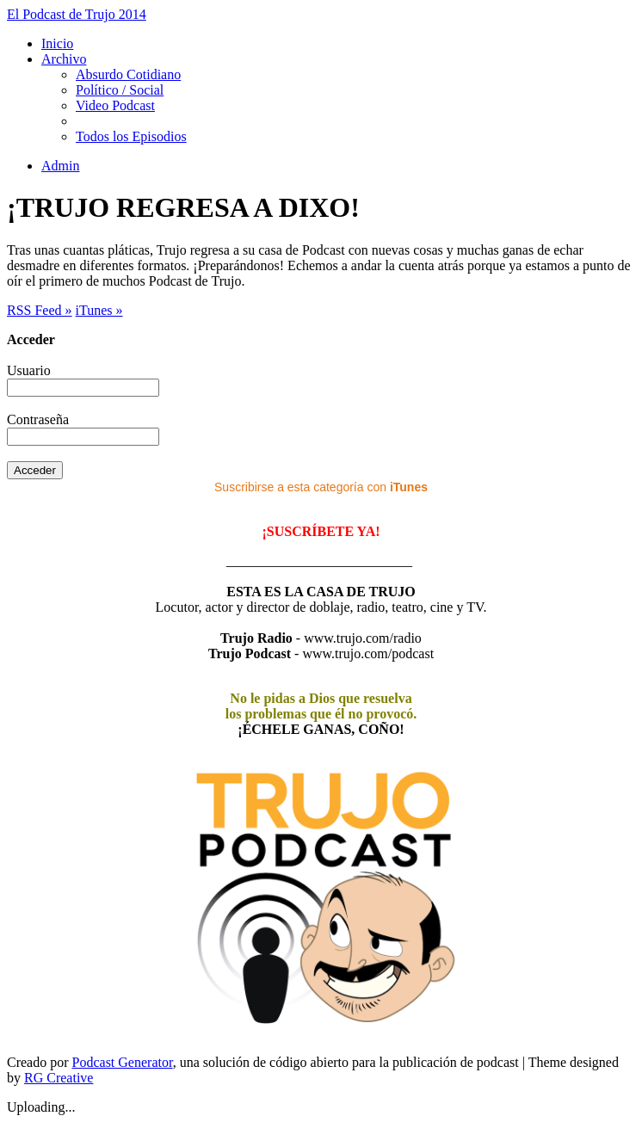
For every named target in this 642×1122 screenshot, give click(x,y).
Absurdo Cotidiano (128, 74)
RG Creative (58, 1077)
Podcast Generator (122, 1062)
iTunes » (99, 310)
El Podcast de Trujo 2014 (76, 14)
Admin (60, 165)
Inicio (57, 43)
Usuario (29, 370)
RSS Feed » (39, 310)
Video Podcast (115, 105)
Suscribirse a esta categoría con (321, 487)
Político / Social (120, 90)
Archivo (63, 59)
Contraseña (38, 419)
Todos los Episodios (131, 136)
